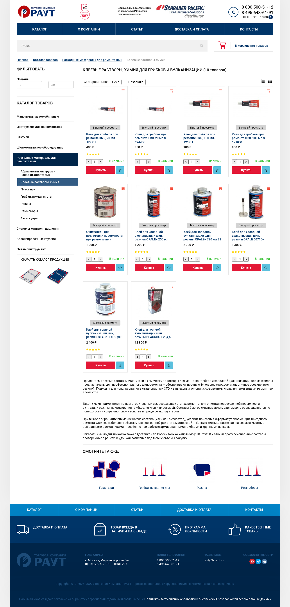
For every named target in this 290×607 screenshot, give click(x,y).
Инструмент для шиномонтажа (39, 127)
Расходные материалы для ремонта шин (37, 159)
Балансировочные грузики (36, 239)
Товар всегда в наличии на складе (129, 529)
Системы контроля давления (38, 228)
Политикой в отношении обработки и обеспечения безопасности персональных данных (207, 599)
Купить (100, 170)
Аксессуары (29, 218)
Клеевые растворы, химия (40, 182)
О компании (89, 29)
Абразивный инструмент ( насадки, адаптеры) (40, 173)
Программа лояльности (196, 529)
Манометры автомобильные (38, 116)
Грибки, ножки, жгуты (36, 196)
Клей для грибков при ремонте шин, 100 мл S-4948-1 (200, 138)
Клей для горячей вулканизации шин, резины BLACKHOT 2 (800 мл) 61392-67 (104, 335)
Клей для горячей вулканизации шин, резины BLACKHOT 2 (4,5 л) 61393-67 (153, 335)
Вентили (23, 137)
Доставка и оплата (192, 29)
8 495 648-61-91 (257, 12)
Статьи (137, 29)
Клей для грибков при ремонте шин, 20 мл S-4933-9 (151, 138)
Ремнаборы (29, 211)
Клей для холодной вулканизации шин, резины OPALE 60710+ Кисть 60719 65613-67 (248, 237)
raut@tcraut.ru (214, 560)
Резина (26, 204)
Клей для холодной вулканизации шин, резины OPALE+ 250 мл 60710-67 (151, 237)
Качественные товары (258, 529)
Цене (115, 82)
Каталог (39, 29)
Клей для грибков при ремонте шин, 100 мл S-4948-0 (249, 138)
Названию (135, 82)
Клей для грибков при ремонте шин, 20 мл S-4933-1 (102, 138)
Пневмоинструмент (31, 249)
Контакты (249, 29)
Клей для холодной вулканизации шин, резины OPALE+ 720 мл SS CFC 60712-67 (202, 237)
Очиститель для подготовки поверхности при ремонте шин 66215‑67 (104, 237)
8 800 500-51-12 (257, 7)
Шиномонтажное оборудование (40, 147)
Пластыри (28, 189)
